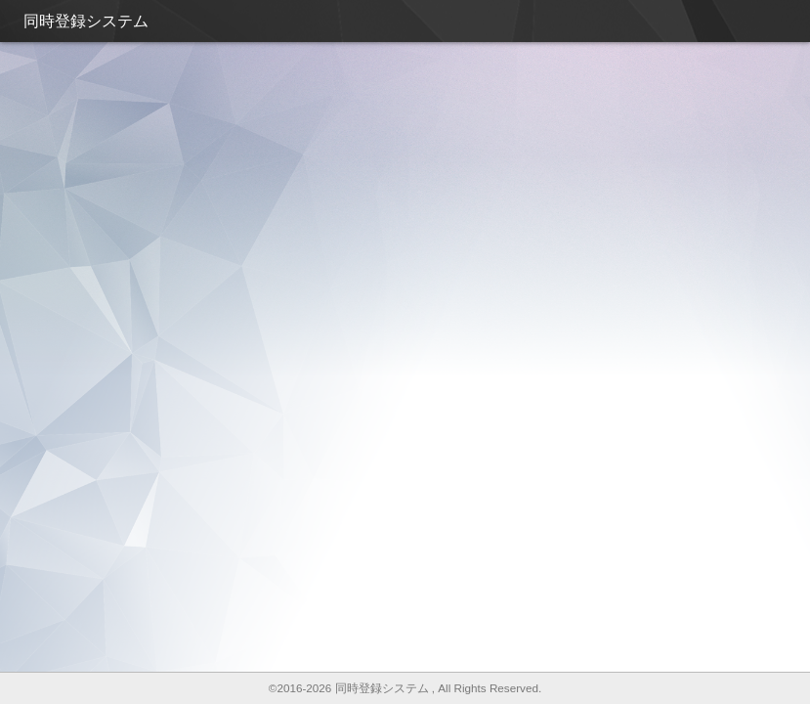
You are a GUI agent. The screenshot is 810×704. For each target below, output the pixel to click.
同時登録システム (86, 21)
